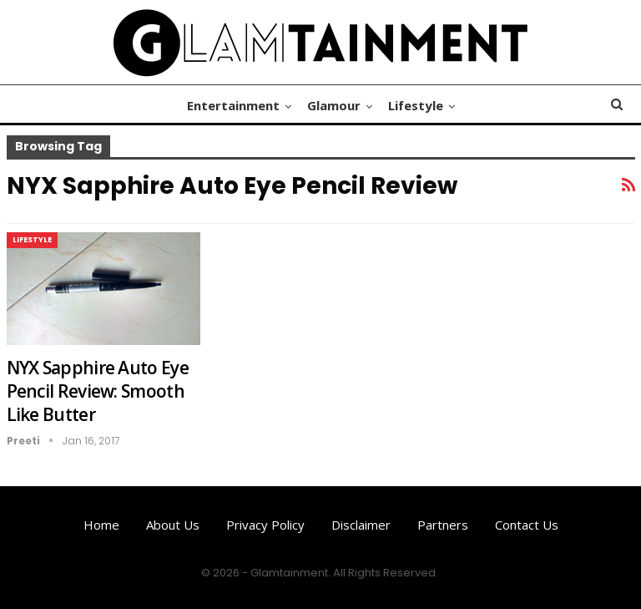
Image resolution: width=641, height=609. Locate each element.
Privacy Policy (265, 524)
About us (172, 524)
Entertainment (233, 105)
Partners (442, 524)
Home (101, 524)
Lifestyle (415, 105)
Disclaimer (361, 524)
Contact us (526, 524)
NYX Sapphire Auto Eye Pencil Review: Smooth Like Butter (98, 391)
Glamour (334, 105)
